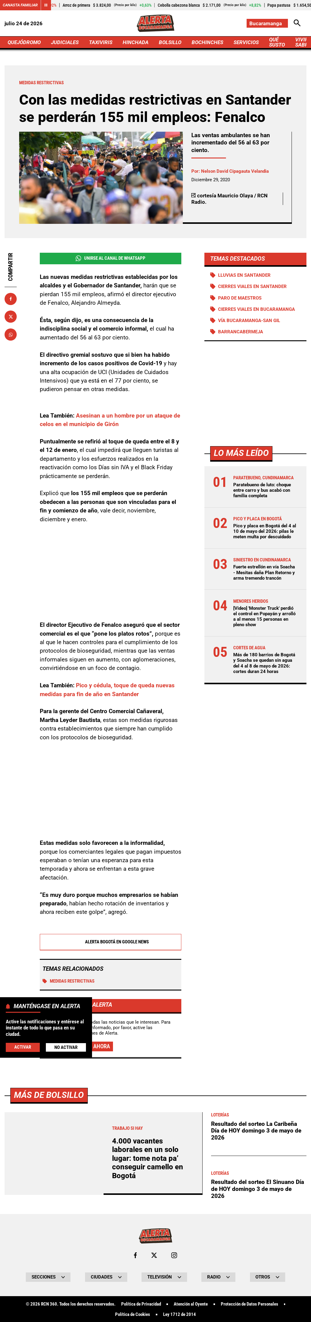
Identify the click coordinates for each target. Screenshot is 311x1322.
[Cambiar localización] (267, 23)
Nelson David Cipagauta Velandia (235, 171)
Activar (22, 1047)
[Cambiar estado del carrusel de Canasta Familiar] (46, 5)
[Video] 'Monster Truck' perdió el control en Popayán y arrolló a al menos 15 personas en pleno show (264, 616)
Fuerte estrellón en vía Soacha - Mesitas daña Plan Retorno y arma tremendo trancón (264, 572)
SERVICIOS (246, 42)
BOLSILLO (170, 42)
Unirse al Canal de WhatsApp (110, 258)
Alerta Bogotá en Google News (110, 942)
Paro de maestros (239, 298)
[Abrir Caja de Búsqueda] (297, 23)
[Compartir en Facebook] (11, 299)
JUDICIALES (65, 42)
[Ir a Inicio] (155, 23)
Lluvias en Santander (244, 275)
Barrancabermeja (240, 332)
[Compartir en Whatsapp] (11, 334)
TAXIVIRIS (100, 42)
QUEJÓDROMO (24, 42)
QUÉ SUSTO (277, 42)
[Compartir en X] (11, 317)
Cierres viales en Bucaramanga (256, 309)
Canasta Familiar (20, 5)
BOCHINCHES (207, 42)
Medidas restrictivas (68, 981)
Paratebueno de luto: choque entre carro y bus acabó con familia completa (262, 490)
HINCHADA (136, 42)
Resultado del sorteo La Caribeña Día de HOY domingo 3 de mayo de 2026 (256, 1300)
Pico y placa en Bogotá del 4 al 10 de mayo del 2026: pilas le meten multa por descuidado (264, 531)
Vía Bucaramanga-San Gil (249, 320)
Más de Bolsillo (49, 1265)
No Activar (65, 1047)
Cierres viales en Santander (252, 286)
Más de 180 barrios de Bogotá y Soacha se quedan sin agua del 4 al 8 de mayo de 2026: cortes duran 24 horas (264, 663)
